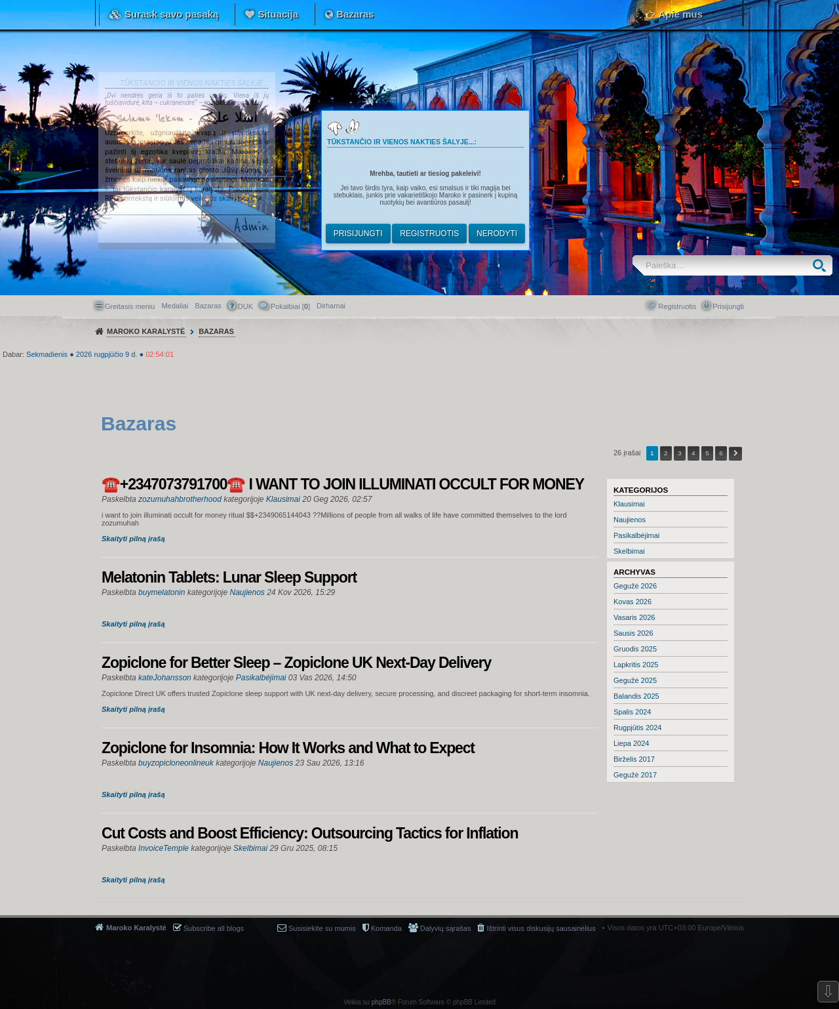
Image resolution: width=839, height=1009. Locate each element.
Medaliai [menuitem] (174, 306)
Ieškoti (822, 265)
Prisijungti (358, 233)
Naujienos (630, 520)
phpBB (381, 1002)
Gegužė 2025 (635, 680)
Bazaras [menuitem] (208, 306)
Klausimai (629, 504)
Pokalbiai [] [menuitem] (290, 306)
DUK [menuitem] (245, 306)
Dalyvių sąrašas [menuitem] (445, 928)
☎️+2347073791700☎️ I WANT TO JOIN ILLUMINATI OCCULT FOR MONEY (343, 484)
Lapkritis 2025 (636, 665)
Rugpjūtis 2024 (637, 727)
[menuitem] (331, 306)
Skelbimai (629, 551)
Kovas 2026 (633, 602)
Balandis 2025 (636, 696)
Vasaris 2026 (634, 617)
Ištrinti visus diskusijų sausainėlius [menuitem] (540, 928)
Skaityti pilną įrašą (133, 539)
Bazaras (355, 14)
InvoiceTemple (163, 848)
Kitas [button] (735, 454)
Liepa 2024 (631, 743)
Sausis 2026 (634, 633)
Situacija (278, 14)
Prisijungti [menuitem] (728, 306)
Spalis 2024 (633, 712)
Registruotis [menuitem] (677, 306)
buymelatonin (161, 592)
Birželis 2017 (634, 759)
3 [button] (680, 453)
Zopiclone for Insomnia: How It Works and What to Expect (288, 747)
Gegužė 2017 (635, 775)
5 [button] (707, 453)
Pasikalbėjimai (636, 535)
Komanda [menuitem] (386, 928)
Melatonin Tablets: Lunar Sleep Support (229, 577)
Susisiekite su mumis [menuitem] (322, 928)
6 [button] (721, 453)
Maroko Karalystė (136, 928)
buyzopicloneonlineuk (176, 763)
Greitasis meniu (130, 306)
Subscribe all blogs (214, 928)
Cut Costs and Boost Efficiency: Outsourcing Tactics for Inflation (310, 833)
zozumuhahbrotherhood (180, 499)
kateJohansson (164, 677)
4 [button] (693, 453)
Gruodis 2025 (635, 649)
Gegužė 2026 (635, 586)
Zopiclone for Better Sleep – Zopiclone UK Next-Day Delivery (296, 662)
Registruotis (429, 233)
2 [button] (666, 453)
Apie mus (680, 14)
